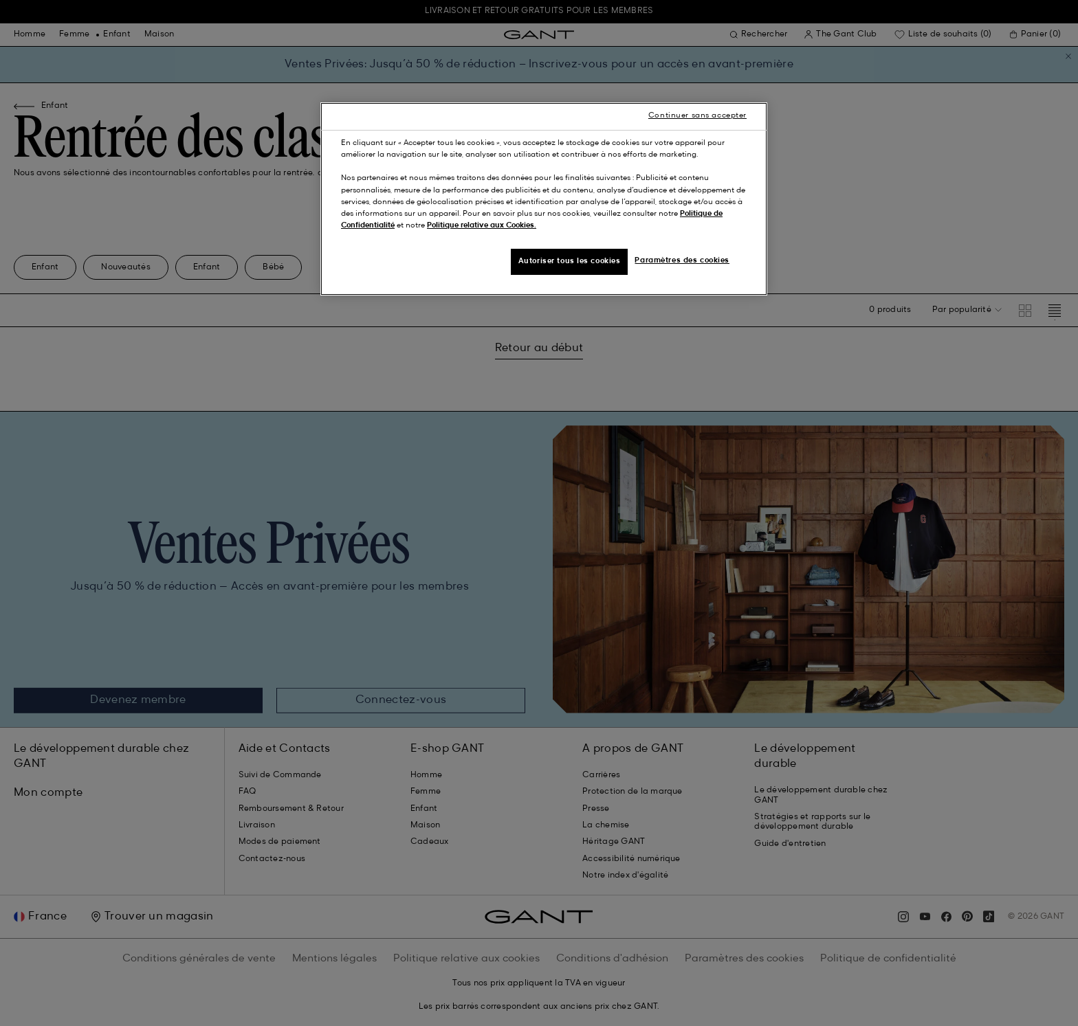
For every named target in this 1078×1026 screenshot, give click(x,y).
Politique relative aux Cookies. (481, 225)
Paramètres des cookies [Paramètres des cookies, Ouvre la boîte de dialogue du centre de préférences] (682, 260)
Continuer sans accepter (697, 115)
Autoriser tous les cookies (569, 261)
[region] (543, 198)
